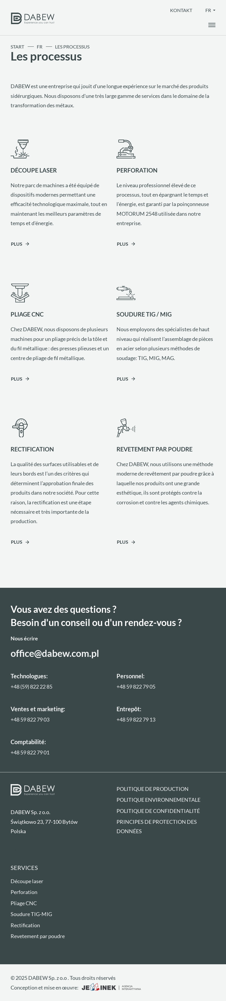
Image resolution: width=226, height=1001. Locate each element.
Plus (16, 244)
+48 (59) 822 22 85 (31, 686)
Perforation (24, 892)
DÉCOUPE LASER (34, 170)
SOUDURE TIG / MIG (144, 314)
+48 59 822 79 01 (30, 752)
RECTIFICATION (32, 449)
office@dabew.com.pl (55, 653)
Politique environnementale (158, 799)
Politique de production (153, 789)
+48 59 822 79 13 (136, 719)
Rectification (25, 925)
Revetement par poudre (38, 936)
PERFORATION (137, 170)
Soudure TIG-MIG (31, 914)
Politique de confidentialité (158, 811)
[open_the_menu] (212, 25)
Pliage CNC (24, 903)
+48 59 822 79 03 (30, 719)
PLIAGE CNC (27, 314)
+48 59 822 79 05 (136, 686)
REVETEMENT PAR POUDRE (154, 449)
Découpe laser (27, 881)
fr (208, 10)
